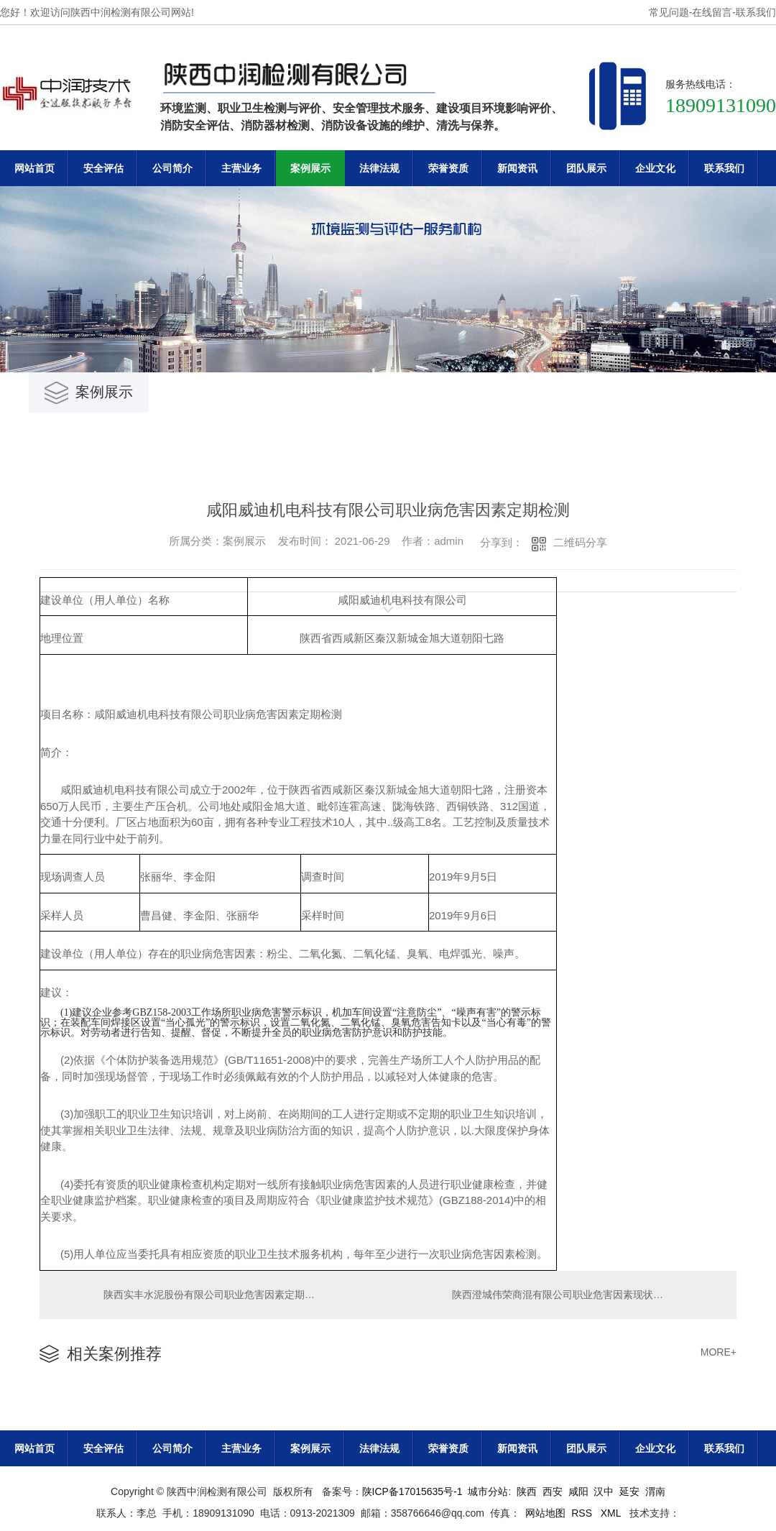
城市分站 (488, 1493)
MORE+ (718, 1355)
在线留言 (712, 12)
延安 (629, 1493)
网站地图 (545, 1515)
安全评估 (103, 168)
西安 (552, 1493)
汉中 (603, 1493)
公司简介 (172, 168)
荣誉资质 (448, 168)
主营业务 (241, 168)
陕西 (527, 1493)
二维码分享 (580, 542)
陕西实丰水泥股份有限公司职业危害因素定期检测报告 (213, 1296)
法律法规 (379, 168)
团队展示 (586, 168)
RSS (583, 1515)
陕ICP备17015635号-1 (412, 1493)
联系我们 (756, 12)
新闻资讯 (517, 168)
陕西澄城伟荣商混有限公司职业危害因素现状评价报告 (573, 1296)
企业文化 (655, 168)
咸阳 (578, 1493)
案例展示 (310, 168)
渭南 (655, 1493)
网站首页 (34, 168)
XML (612, 1515)
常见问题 (669, 12)
